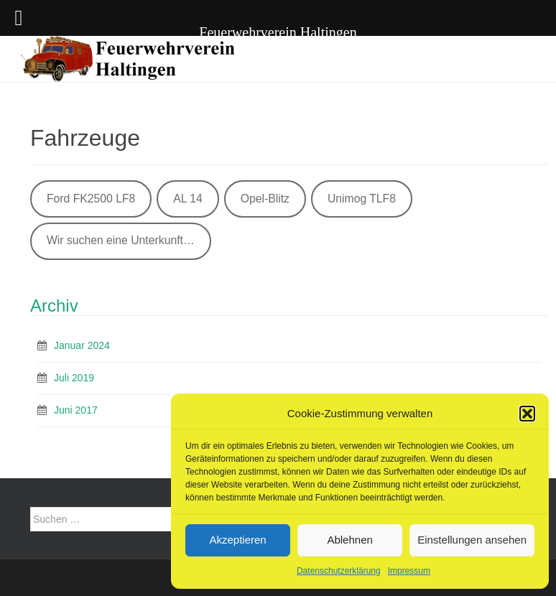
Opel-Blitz (265, 198)
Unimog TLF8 (362, 198)
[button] (527, 413)
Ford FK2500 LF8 (91, 198)
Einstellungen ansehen (472, 540)
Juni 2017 (76, 410)
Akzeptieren (237, 540)
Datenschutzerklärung (339, 571)
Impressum (409, 571)
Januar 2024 (82, 345)
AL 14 (188, 198)
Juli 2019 (74, 377)
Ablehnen (349, 540)
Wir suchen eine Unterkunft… (121, 240)
